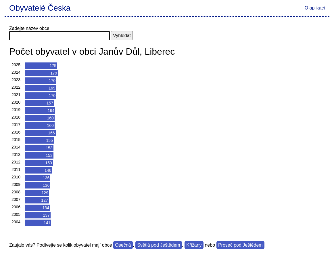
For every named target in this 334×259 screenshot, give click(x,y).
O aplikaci (315, 7)
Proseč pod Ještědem (240, 245)
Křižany (193, 245)
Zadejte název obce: (30, 28)
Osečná (123, 245)
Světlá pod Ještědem (158, 245)
